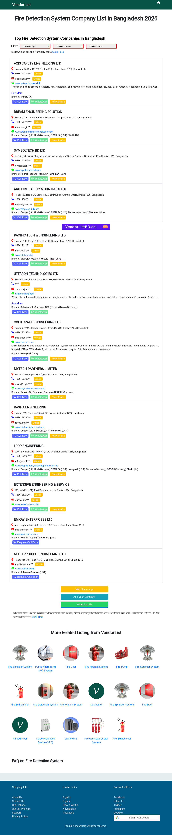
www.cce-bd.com (24, 342)
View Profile (58, 101)
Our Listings (19, 805)
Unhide (38, 73)
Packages (68, 812)
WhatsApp (39, 101)
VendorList (21, 5)
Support (16, 812)
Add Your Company (84, 596)
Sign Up (67, 797)
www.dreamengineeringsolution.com (34, 131)
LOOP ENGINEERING (28, 446)
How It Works (70, 805)
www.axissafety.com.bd (27, 83)
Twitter (118, 805)
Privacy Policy (20, 816)
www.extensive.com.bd (27, 504)
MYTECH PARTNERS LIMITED (35, 369)
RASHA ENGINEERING (30, 407)
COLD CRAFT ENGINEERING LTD (37, 322)
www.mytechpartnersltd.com (30, 388)
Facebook (119, 797)
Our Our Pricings (21, 808)
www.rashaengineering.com (29, 427)
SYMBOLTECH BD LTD (29, 150)
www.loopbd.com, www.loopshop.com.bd (36, 465)
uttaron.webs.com (24, 293)
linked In (118, 801)
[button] (137, 818)
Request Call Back (26, 542)
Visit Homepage (84, 589)
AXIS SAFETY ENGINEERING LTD (37, 63)
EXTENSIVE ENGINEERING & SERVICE (41, 484)
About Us (17, 797)
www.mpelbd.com (24, 568)
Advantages (69, 808)
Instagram (119, 808)
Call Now (20, 101)
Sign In (66, 801)
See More (16, 93)
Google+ (118, 812)
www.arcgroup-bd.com (27, 209)
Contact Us (18, 801)
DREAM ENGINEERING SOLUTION (38, 112)
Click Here (58, 51)
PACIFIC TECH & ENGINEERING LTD (40, 235)
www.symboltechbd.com (28, 170)
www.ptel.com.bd (24, 255)
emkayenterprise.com (26, 534)
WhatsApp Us (84, 604)
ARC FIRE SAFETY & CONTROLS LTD (40, 189)
